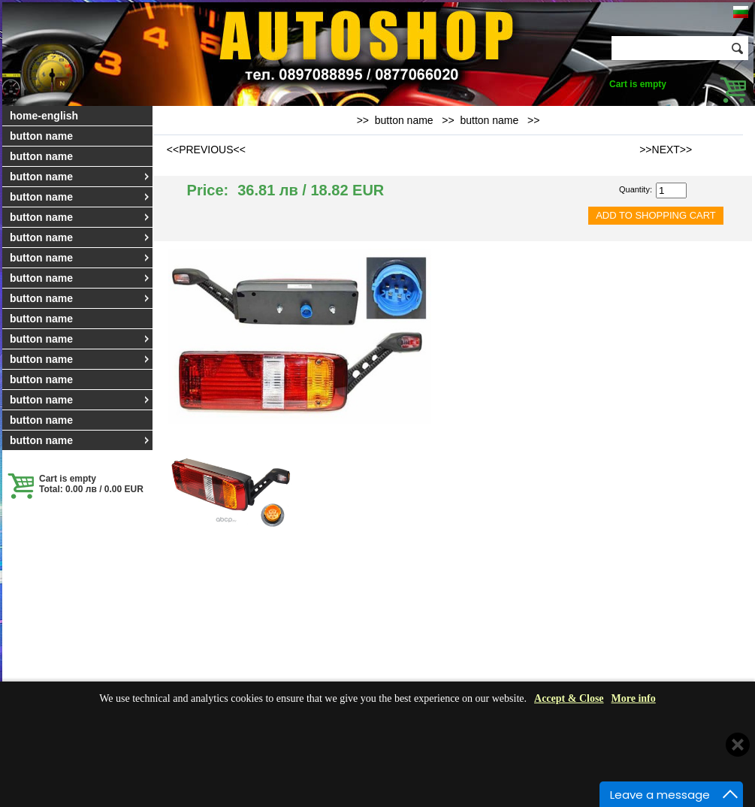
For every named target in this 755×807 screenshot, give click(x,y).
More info (634, 698)
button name (41, 136)
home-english (44, 116)
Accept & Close (569, 698)
